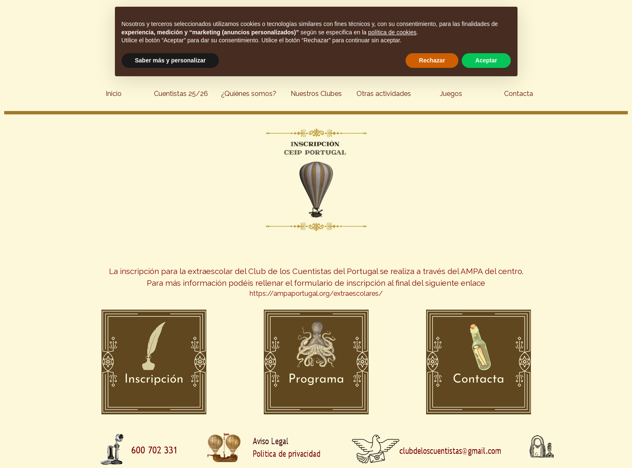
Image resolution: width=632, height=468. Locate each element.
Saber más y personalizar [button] (170, 60)
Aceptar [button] (486, 60)
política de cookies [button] (392, 32)
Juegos (451, 94)
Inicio (114, 94)
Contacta (518, 94)
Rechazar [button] (432, 60)
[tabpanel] (316, 272)
